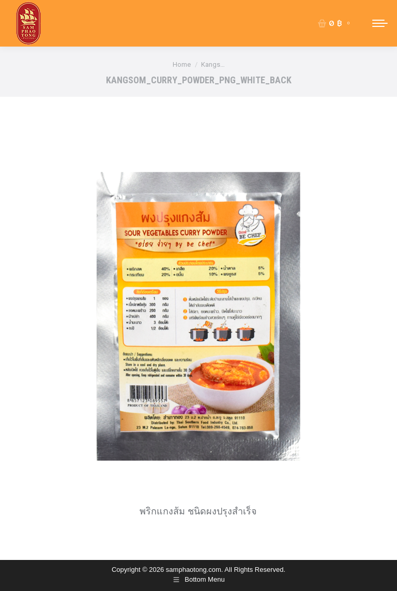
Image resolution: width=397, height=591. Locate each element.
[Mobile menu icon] (380, 23)
